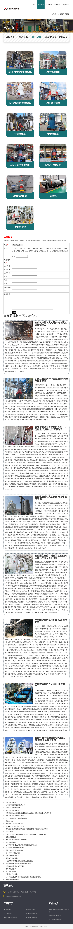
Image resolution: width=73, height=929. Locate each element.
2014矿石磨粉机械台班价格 (15, 826)
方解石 (28, 248)
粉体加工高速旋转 (12, 858)
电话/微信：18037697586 (60, 14)
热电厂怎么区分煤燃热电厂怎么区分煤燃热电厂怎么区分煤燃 (26, 834)
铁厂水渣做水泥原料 (12, 810)
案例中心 (57, 5)
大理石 (41, 248)
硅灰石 (15, 254)
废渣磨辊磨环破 (11, 842)
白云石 (35, 248)
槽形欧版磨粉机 (11, 869)
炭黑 (65, 251)
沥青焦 (30, 251)
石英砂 (55, 251)
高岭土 (59, 248)
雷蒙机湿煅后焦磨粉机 (13, 808)
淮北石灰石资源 (11, 871)
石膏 (53, 248)
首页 (33, 5)
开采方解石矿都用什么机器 (15, 816)
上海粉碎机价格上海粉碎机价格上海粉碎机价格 (21, 845)
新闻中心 (66, 5)
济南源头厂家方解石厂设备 (15, 824)
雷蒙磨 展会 (10, 821)
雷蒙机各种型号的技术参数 (15, 850)
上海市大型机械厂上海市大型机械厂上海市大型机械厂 (24, 877)
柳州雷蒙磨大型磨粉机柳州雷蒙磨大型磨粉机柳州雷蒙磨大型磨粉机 (28, 813)
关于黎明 (49, 5)
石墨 (18, 251)
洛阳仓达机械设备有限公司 (15, 866)
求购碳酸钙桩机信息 (12, 879)
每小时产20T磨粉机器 (13, 853)
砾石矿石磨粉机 (11, 802)
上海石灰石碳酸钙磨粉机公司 (15, 805)
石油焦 (24, 251)
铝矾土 (42, 251)
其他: (20, 256)
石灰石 (15, 248)
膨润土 (66, 248)
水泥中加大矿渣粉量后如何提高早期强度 (19, 861)
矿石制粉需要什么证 (12, 855)
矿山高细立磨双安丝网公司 (15, 847)
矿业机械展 (9, 832)
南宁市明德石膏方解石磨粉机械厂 (17, 818)
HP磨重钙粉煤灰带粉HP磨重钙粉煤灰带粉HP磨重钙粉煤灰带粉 (27, 829)
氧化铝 (48, 251)
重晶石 (48, 248)
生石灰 (22, 248)
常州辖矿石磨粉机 (12, 874)
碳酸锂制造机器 (11, 837)
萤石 (60, 251)
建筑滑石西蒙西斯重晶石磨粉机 (16, 840)
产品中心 (41, 5)
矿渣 (36, 251)
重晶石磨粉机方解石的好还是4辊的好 (18, 863)
